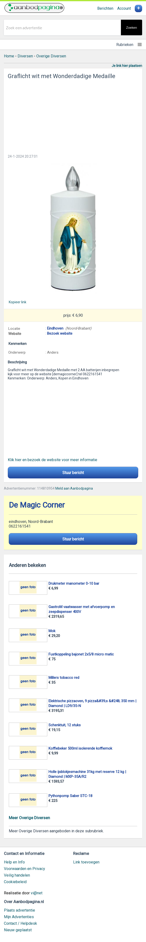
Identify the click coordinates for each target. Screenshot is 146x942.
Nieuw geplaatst (18, 930)
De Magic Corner (37, 505)
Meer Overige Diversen (29, 817)
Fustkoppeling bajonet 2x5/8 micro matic (81, 654)
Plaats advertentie (19, 910)
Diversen (25, 56)
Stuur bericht (73, 472)
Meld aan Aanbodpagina (74, 488)
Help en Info (14, 862)
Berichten (105, 8)
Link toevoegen (86, 862)
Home (9, 56)
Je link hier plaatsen (127, 66)
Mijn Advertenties (19, 917)
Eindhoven (55, 328)
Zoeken (131, 27)
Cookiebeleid (15, 881)
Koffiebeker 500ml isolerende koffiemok (80, 748)
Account (124, 8)
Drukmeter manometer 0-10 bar (74, 583)
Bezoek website (59, 333)
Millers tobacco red (64, 677)
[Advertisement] (73, 115)
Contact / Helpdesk (20, 923)
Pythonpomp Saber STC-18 (70, 796)
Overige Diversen (51, 56)
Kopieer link (17, 302)
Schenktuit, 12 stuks (65, 725)
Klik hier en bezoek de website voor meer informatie (52, 460)
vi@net (36, 893)
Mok (52, 631)
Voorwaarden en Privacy (24, 868)
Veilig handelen (17, 875)
